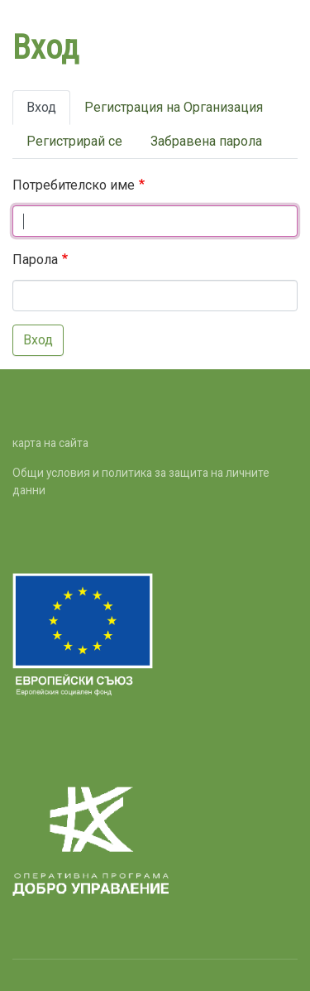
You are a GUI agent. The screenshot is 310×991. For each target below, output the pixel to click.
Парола (35, 259)
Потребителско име (73, 185)
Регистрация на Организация (173, 107)
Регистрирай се (74, 141)
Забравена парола (206, 141)
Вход (41, 107)
